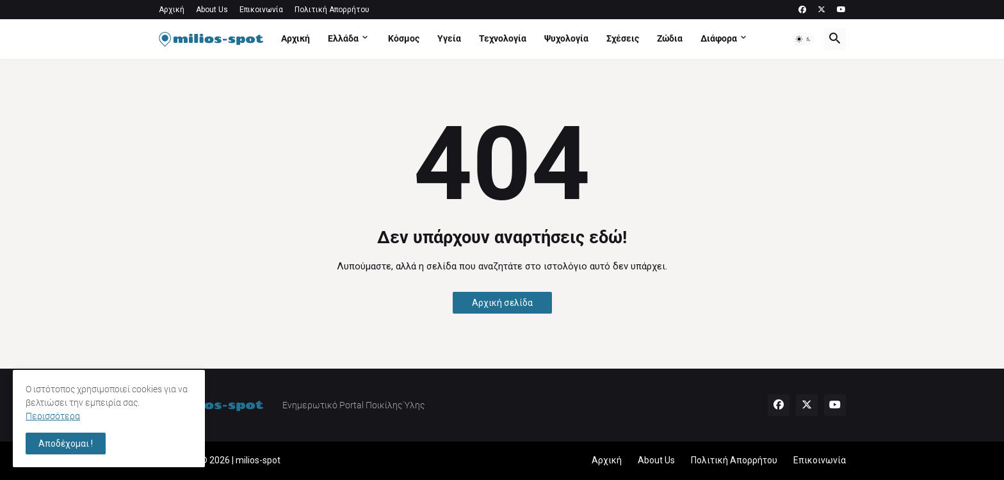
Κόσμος (403, 38)
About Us (212, 9)
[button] (803, 39)
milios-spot (258, 460)
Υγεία (449, 38)
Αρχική (171, 9)
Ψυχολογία (566, 38)
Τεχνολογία (502, 38)
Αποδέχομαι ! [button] (65, 443)
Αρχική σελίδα (502, 303)
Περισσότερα (53, 416)
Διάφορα (718, 38)
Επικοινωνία (261, 9)
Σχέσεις (622, 38)
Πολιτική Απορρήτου (332, 9)
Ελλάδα (343, 38)
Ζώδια (670, 38)
